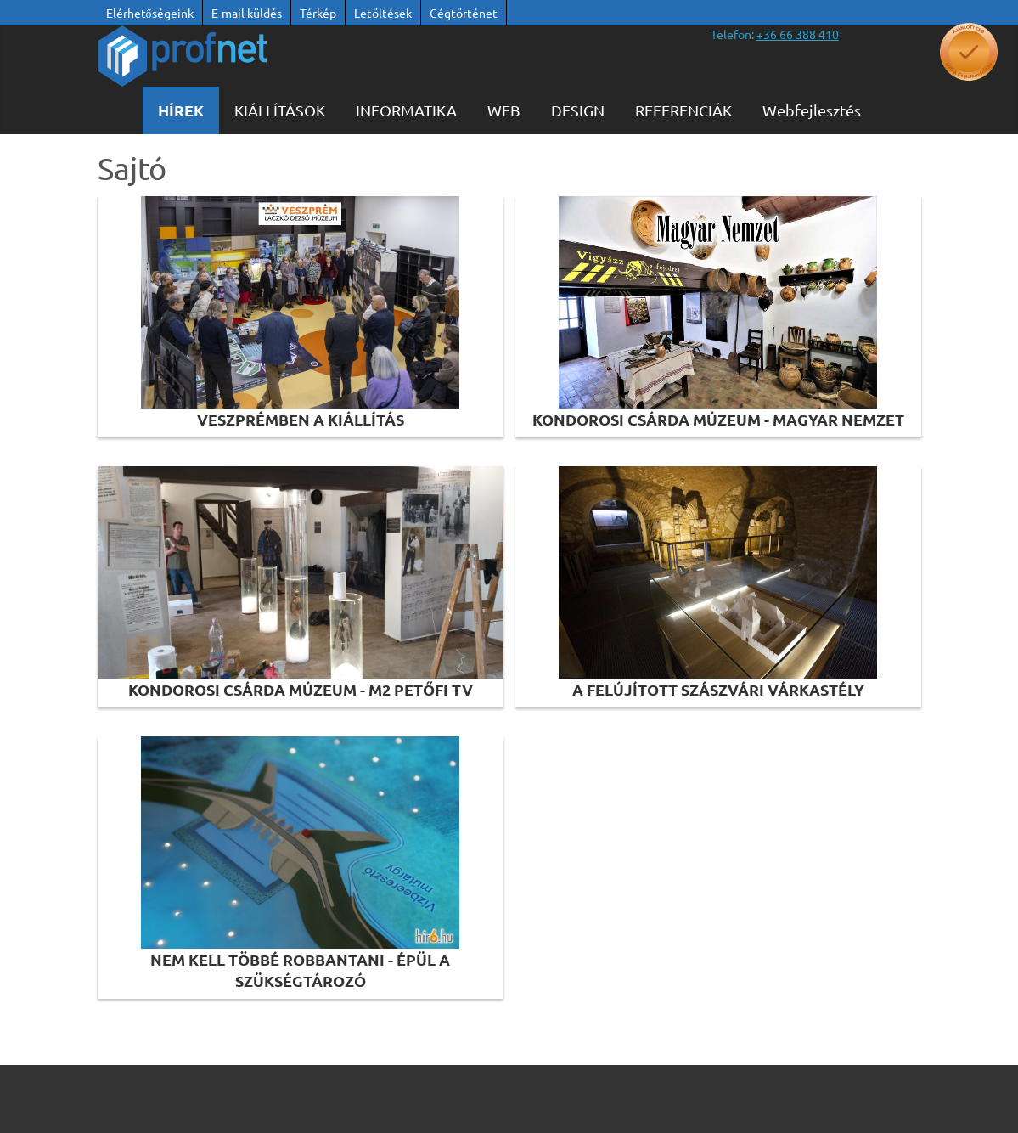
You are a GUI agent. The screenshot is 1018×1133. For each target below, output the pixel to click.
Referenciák (683, 110)
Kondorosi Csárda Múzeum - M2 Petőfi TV (300, 689)
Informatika (406, 110)
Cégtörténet (464, 12)
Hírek (181, 110)
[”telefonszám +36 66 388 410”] (797, 34)
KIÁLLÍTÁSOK (279, 110)
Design (578, 110)
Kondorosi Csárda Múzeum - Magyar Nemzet (718, 419)
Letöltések (383, 12)
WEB (503, 110)
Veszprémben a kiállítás (300, 419)
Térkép (318, 12)
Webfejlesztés (811, 110)
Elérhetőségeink (150, 12)
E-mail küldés (246, 12)
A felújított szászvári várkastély (718, 689)
